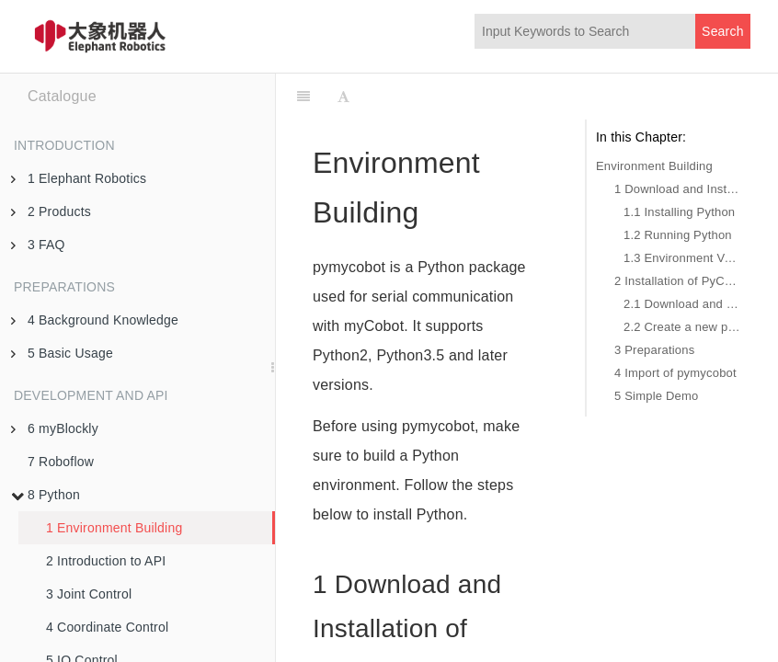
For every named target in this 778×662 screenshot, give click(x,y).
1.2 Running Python (678, 235)
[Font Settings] (343, 97)
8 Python (45, 494)
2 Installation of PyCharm (677, 281)
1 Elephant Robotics (78, 178)
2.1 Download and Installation (682, 304)
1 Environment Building (114, 527)
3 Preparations (654, 350)
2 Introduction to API (106, 561)
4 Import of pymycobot (675, 373)
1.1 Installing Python (679, 212)
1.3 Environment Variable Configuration (682, 258)
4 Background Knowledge (94, 320)
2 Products (51, 211)
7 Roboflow (61, 461)
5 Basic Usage (62, 353)
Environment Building (654, 166)
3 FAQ (38, 244)
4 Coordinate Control (107, 627)
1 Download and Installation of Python (677, 189)
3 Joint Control (89, 594)
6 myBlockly (54, 428)
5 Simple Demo (656, 396)
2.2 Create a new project (682, 327)
